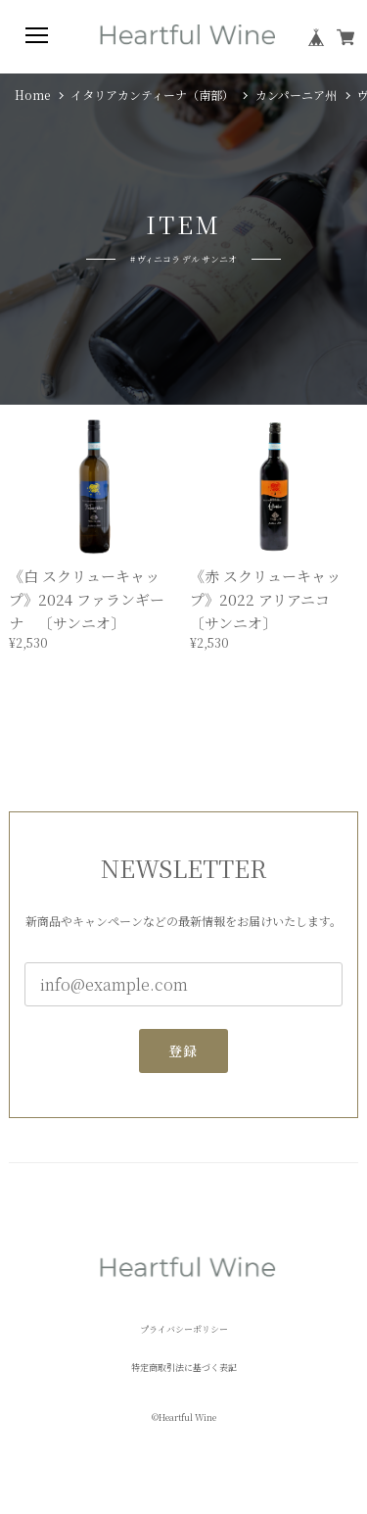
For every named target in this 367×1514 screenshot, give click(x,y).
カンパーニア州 (296, 95)
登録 (183, 1057)
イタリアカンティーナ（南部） (152, 95)
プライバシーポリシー (184, 1329)
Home (32, 95)
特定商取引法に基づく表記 (184, 1367)
